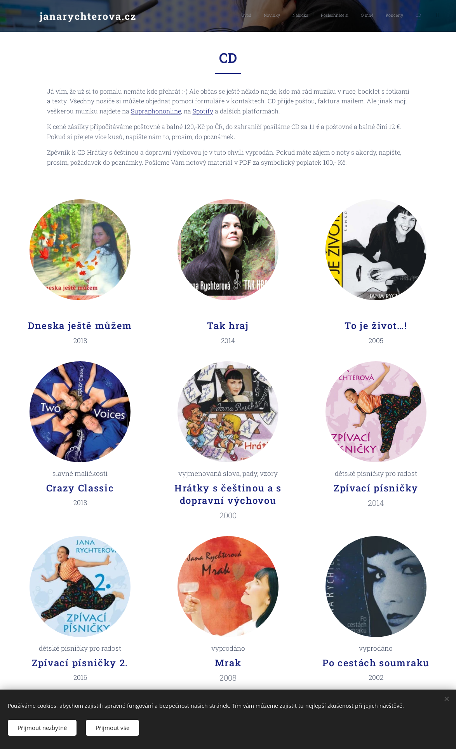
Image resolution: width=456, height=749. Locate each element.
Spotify (203, 111)
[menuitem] (357, 16)
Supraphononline (156, 111)
